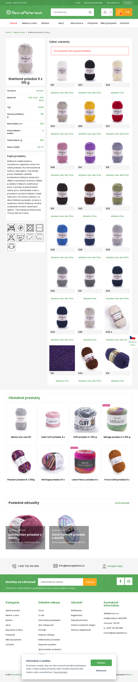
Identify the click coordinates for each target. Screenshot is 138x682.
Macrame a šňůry (77, 25)
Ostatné (124, 23)
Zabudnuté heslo (79, 620)
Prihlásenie (76, 610)
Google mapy (113, 566)
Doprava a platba (47, 644)
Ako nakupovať (113, 3)
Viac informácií (60, 672)
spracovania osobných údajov (61, 588)
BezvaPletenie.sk (18, 674)
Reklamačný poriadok (49, 639)
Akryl (61, 23)
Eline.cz (129, 674)
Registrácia (76, 615)
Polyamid (93, 23)
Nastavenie (101, 670)
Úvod (41, 610)
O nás (77, 3)
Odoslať (90, 582)
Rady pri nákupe (46, 634)
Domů (8, 32)
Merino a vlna (29, 23)
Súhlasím (101, 663)
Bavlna (45, 23)
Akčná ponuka (13, 25)
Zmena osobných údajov (83, 625)
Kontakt (128, 3)
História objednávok (81, 630)
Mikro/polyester (109, 23)
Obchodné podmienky (93, 3)
